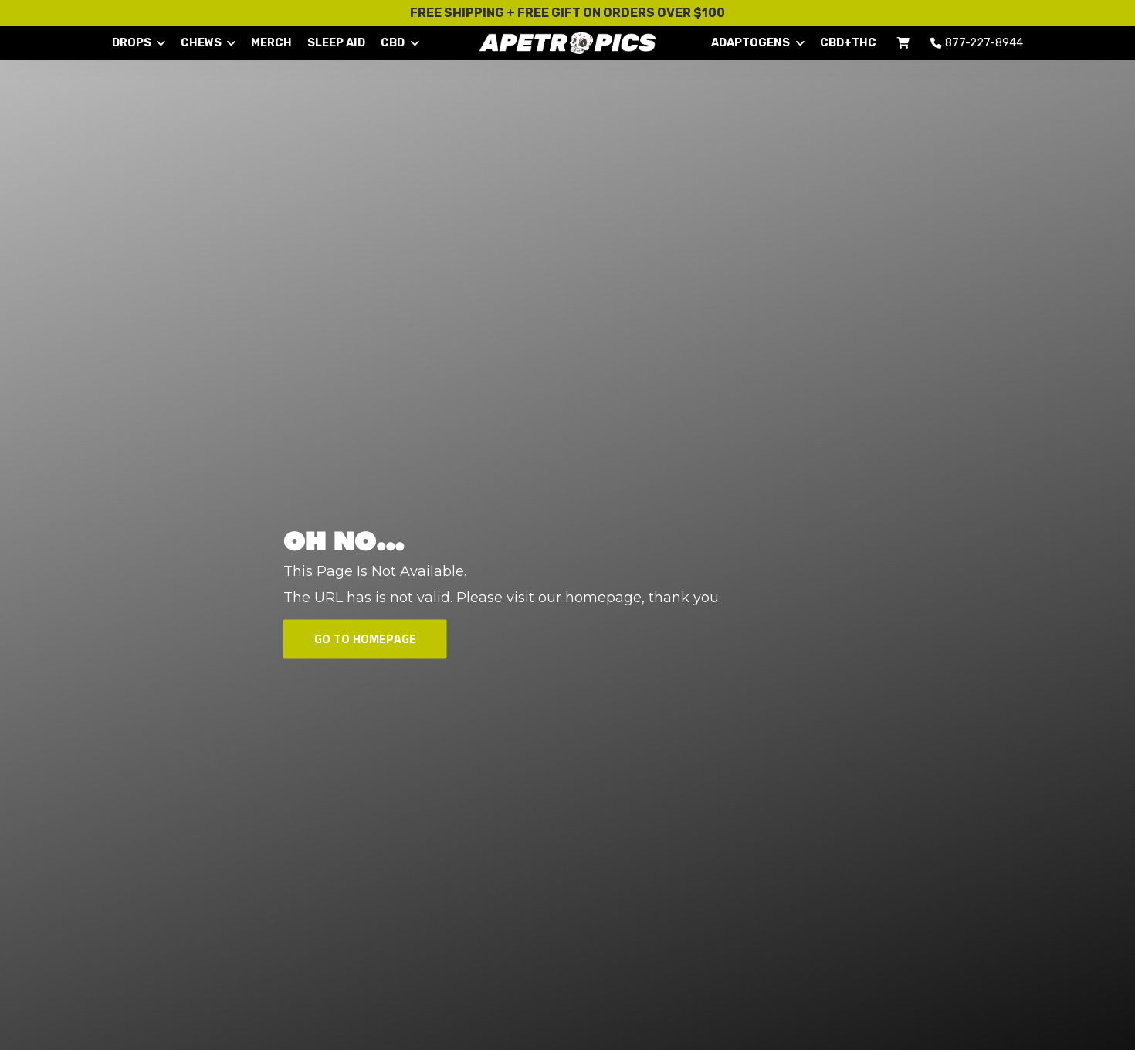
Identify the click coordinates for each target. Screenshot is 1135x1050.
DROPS (138, 42)
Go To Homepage (365, 638)
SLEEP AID (336, 42)
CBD (399, 42)
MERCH (271, 42)
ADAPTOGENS (757, 42)
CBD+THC (848, 42)
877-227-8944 (974, 42)
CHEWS (208, 42)
